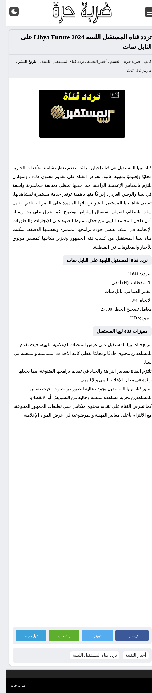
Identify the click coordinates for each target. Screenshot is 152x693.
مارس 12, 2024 (133, 70)
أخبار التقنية (91, 61)
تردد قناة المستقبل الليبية (56, 61)
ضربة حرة (125, 61)
